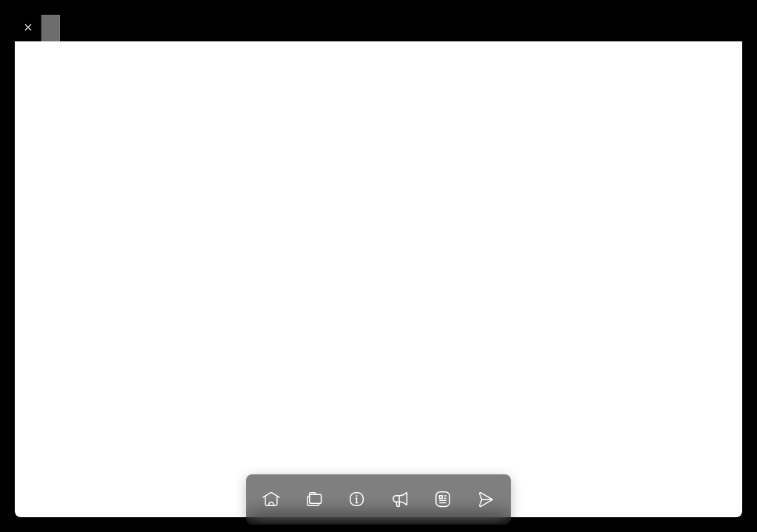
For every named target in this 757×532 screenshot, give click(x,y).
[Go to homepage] (271, 499)
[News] (443, 499)
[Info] (357, 499)
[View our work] (314, 499)
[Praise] (400, 499)
